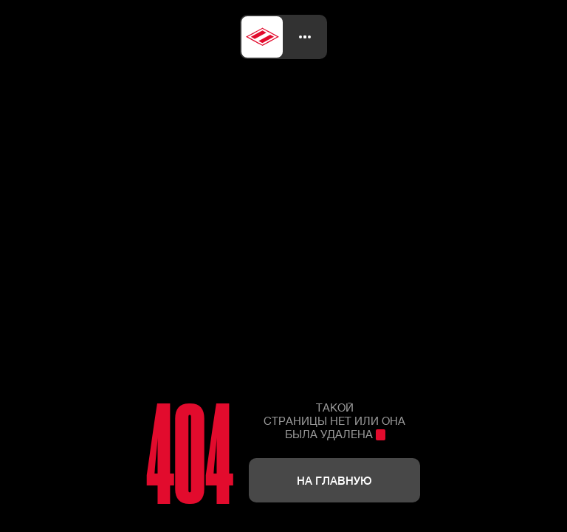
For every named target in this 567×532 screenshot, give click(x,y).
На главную (334, 480)
